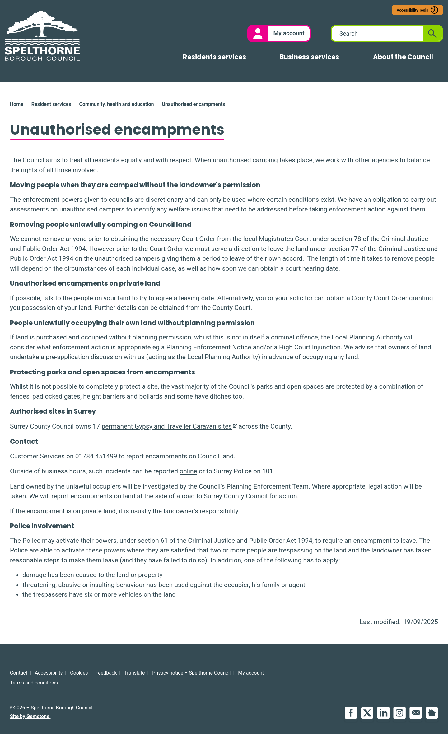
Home (16, 104)
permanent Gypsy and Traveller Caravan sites (167, 426)
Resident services (51, 104)
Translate (134, 673)
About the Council (403, 56)
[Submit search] (432, 33)
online (188, 471)
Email (415, 713)
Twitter (367, 713)
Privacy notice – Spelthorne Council (191, 673)
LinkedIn (383, 713)
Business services (309, 56)
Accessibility (49, 673)
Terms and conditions (34, 683)
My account (251, 673)
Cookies (79, 673)
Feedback (106, 673)
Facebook (351, 713)
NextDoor (432, 713)
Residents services (214, 56)
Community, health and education (116, 104)
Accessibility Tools (412, 10)
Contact (18, 673)
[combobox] (377, 33)
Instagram (399, 713)
